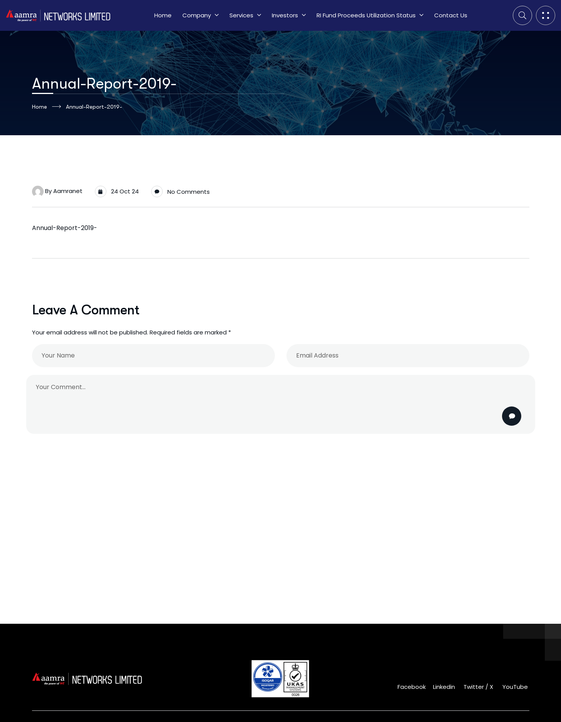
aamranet (68, 191)
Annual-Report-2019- (64, 227)
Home (46, 107)
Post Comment (512, 416)
